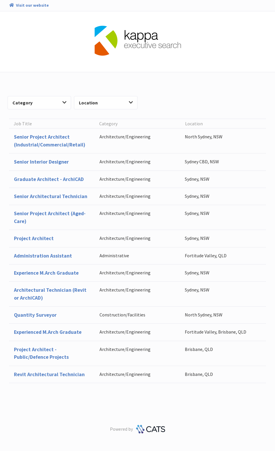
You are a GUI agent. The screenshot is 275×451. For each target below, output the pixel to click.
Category (39, 103)
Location (106, 103)
